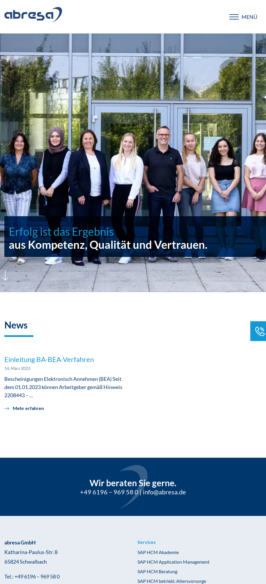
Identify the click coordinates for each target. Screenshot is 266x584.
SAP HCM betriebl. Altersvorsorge (172, 581)
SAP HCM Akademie (158, 552)
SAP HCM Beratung (157, 571)
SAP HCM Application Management (174, 562)
